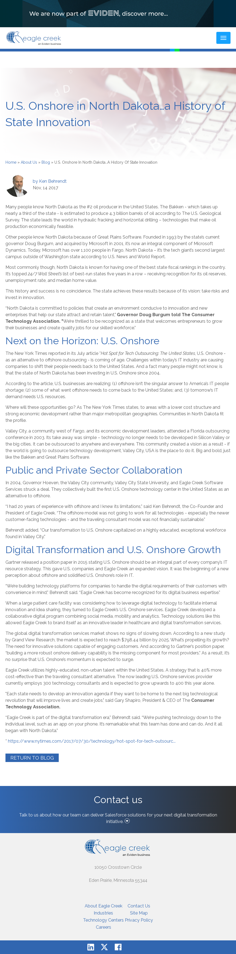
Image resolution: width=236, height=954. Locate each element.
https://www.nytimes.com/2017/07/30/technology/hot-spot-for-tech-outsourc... (92, 741)
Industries (103, 913)
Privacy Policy (139, 920)
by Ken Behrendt (50, 181)
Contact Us (139, 906)
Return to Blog (32, 758)
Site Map (139, 913)
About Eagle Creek (103, 906)
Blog (46, 162)
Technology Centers (103, 920)
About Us (29, 162)
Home (10, 162)
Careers (103, 927)
